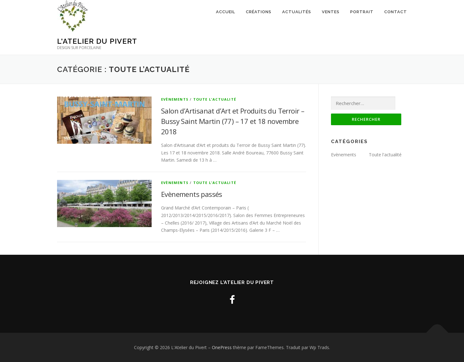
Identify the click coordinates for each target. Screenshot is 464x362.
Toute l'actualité (214, 99)
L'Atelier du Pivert (97, 41)
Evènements (174, 99)
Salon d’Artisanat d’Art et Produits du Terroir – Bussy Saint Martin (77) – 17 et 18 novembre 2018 (232, 121)
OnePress (222, 347)
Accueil (225, 11)
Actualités (296, 11)
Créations (258, 11)
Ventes (330, 11)
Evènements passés (191, 194)
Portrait (362, 11)
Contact (395, 11)
